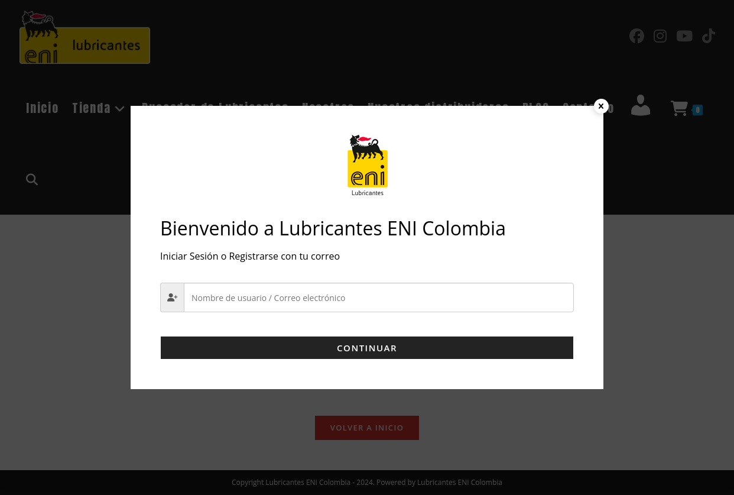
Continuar (367, 348)
